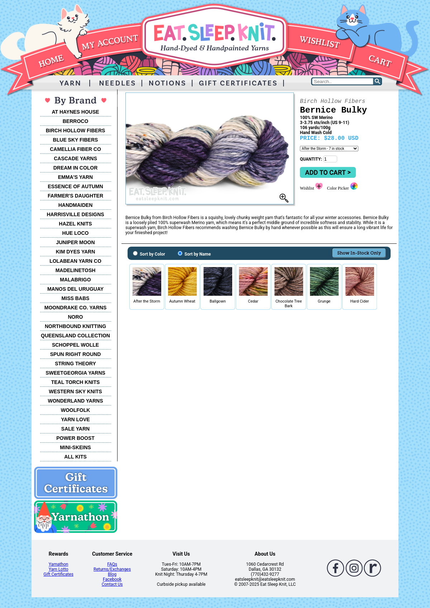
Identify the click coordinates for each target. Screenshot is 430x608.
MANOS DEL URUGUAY (75, 289)
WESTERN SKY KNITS (75, 391)
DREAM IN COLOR (75, 168)
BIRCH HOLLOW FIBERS (75, 130)
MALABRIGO (75, 279)
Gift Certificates (58, 574)
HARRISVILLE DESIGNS (75, 214)
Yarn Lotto (58, 569)
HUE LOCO (75, 233)
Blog (112, 574)
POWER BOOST (75, 438)
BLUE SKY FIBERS (75, 140)
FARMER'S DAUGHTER (75, 196)
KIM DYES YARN (75, 252)
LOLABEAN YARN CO (75, 261)
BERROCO (76, 121)
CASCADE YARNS (75, 158)
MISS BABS (76, 298)
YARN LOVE (75, 419)
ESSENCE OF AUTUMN (75, 186)
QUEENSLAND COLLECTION (75, 335)
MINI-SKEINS (75, 447)
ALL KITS (75, 457)
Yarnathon (58, 564)
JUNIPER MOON (75, 242)
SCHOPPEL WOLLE (75, 345)
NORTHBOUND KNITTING (75, 326)
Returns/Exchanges (112, 569)
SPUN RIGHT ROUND (75, 354)
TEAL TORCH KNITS (75, 382)
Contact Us (112, 584)
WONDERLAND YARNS (75, 401)
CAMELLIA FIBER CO (75, 149)
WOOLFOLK (75, 410)
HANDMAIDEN (75, 205)
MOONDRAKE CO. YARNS (75, 307)
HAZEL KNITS (75, 224)
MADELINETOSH (76, 270)
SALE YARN (75, 429)
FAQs (112, 564)
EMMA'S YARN (75, 177)
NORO (75, 317)
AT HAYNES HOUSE (75, 112)
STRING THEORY (75, 363)
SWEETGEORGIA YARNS (75, 373)
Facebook (112, 579)
